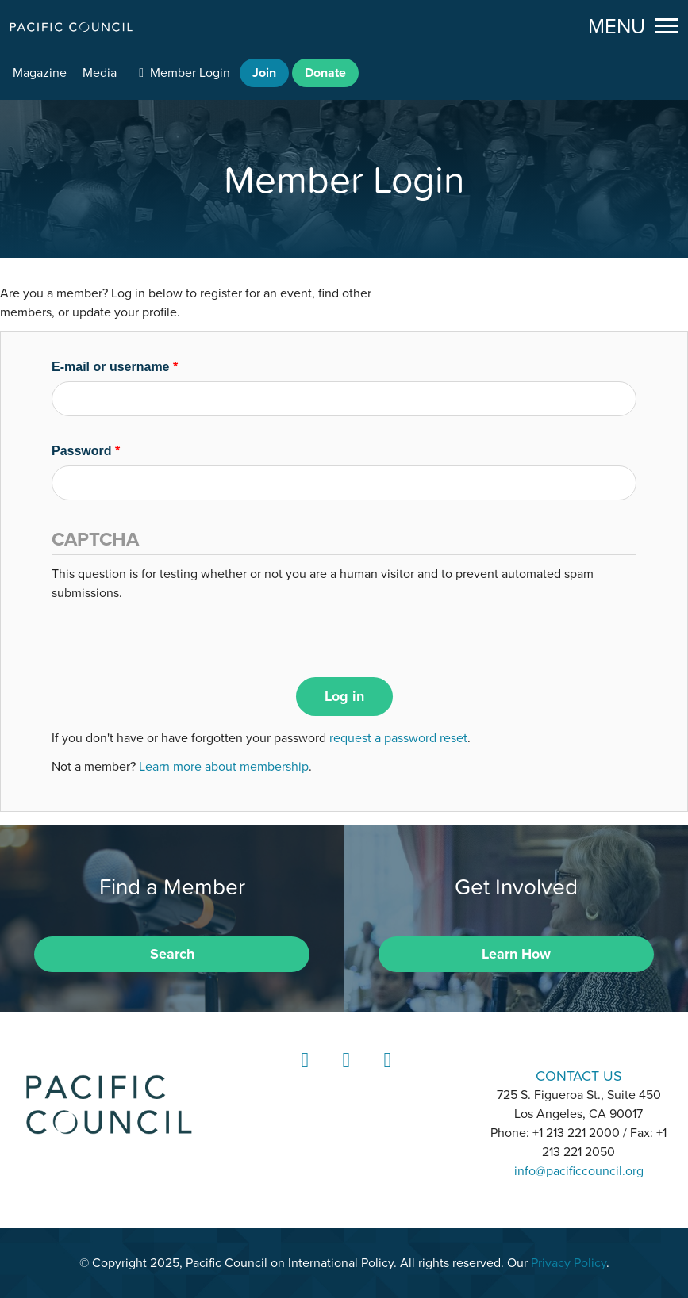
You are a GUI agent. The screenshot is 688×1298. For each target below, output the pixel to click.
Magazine (40, 73)
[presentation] (172, 633)
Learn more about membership (224, 767)
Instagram (343, 1074)
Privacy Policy (568, 1263)
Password (86, 451)
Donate (325, 73)
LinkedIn (302, 1074)
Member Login (190, 73)
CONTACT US (579, 1075)
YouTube (385, 1074)
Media (100, 73)
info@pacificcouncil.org (579, 1171)
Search (172, 954)
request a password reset (398, 738)
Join (264, 73)
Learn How (516, 954)
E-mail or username (115, 366)
